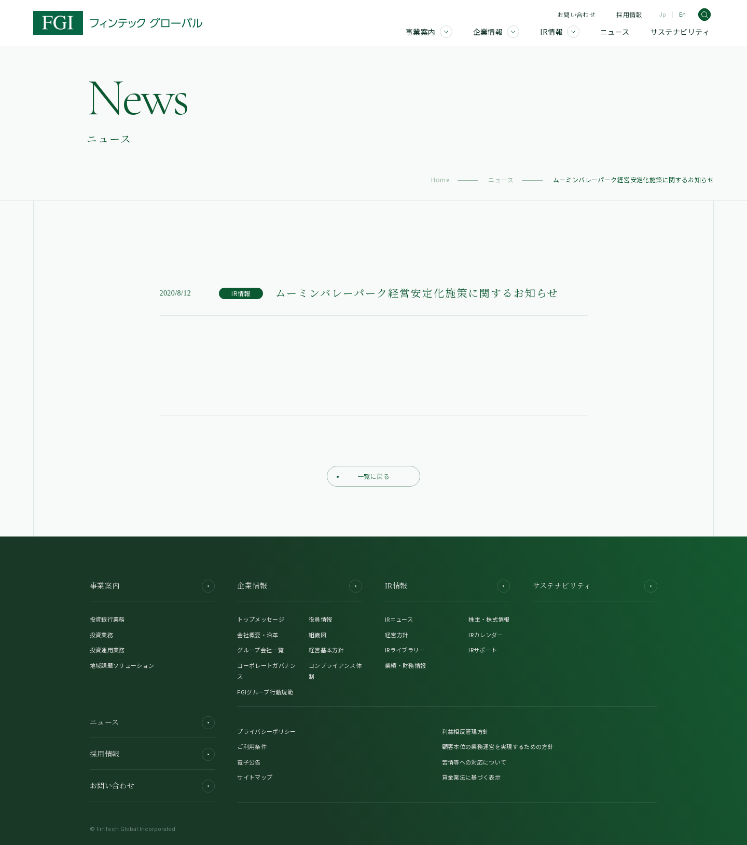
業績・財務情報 (405, 665)
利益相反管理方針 (465, 731)
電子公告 (248, 762)
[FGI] (117, 23)
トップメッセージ (260, 619)
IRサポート (482, 650)
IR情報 (447, 586)
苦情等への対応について (474, 762)
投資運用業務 (107, 650)
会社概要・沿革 (257, 635)
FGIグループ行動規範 (265, 692)
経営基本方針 (326, 650)
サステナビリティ (594, 586)
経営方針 (396, 635)
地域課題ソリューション (122, 665)
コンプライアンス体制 (335, 671)
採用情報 (629, 14)
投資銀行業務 (107, 619)
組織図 (317, 635)
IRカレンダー (485, 635)
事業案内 (152, 586)
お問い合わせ (576, 14)
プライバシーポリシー (266, 731)
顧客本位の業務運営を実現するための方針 (498, 746)
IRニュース (399, 619)
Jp (662, 14)
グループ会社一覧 (260, 650)
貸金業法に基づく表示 (471, 777)
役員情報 (320, 619)
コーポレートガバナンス (266, 671)
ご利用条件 (252, 746)
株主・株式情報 (488, 619)
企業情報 (299, 586)
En (682, 14)
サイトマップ (254, 777)
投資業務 (101, 635)
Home (440, 179)
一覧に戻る (363, 476)
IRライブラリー (405, 650)
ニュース (501, 179)
